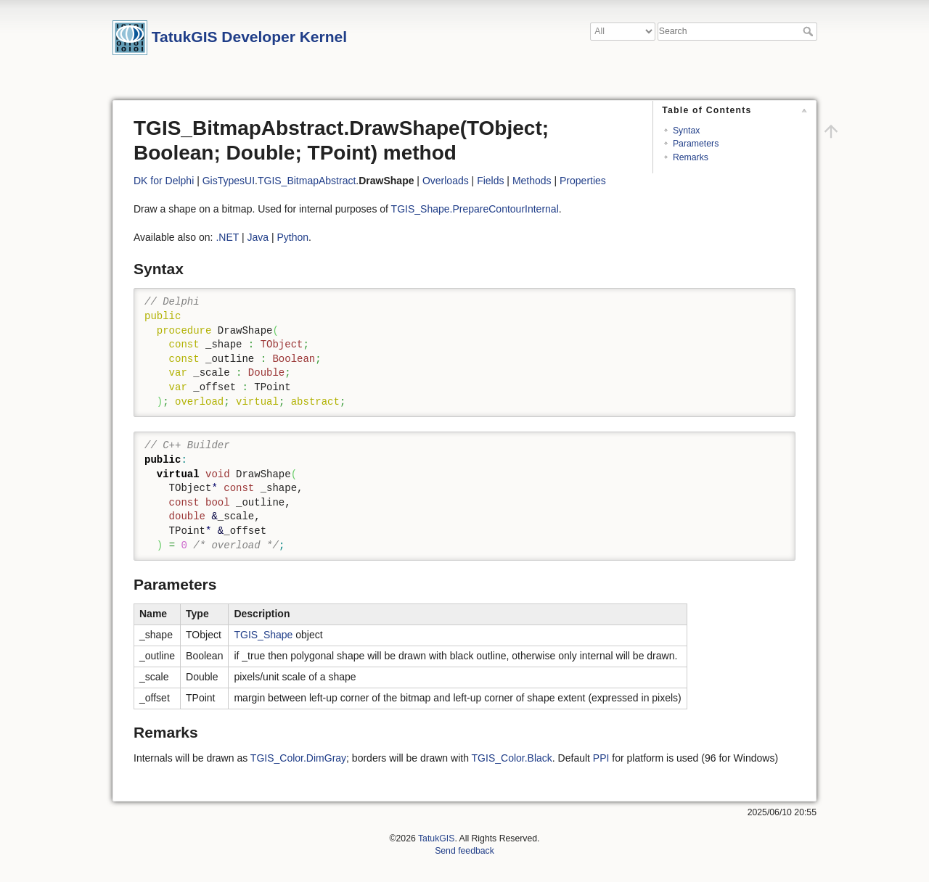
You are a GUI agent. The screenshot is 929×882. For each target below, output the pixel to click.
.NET (227, 237)
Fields (490, 180)
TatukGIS (436, 838)
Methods (532, 180)
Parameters (696, 144)
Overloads (445, 180)
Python (292, 237)
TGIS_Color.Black (512, 758)
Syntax (686, 130)
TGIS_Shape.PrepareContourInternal (475, 209)
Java (258, 237)
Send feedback (464, 851)
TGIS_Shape (263, 634)
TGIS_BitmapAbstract (307, 180)
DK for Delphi (164, 180)
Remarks (690, 157)
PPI (601, 758)
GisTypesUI (228, 180)
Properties (583, 180)
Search (810, 31)
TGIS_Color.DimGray (298, 758)
